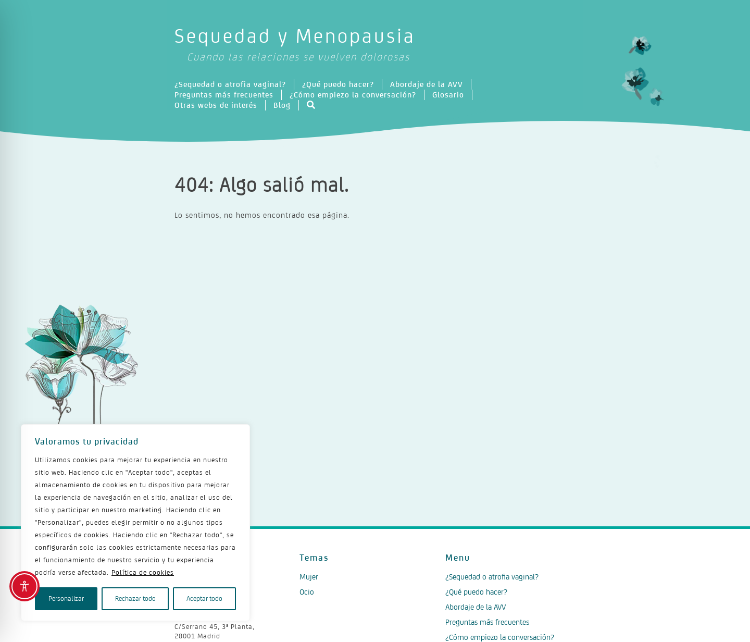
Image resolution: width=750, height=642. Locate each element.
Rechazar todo (135, 598)
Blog (282, 105)
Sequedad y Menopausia (375, 45)
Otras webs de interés (215, 105)
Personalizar (66, 598)
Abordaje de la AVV (426, 84)
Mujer (308, 576)
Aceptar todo (204, 598)
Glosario (448, 94)
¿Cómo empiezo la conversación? (353, 94)
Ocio (306, 591)
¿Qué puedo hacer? (338, 84)
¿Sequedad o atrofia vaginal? (230, 84)
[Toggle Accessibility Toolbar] (24, 586)
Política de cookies (142, 572)
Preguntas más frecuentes (223, 94)
